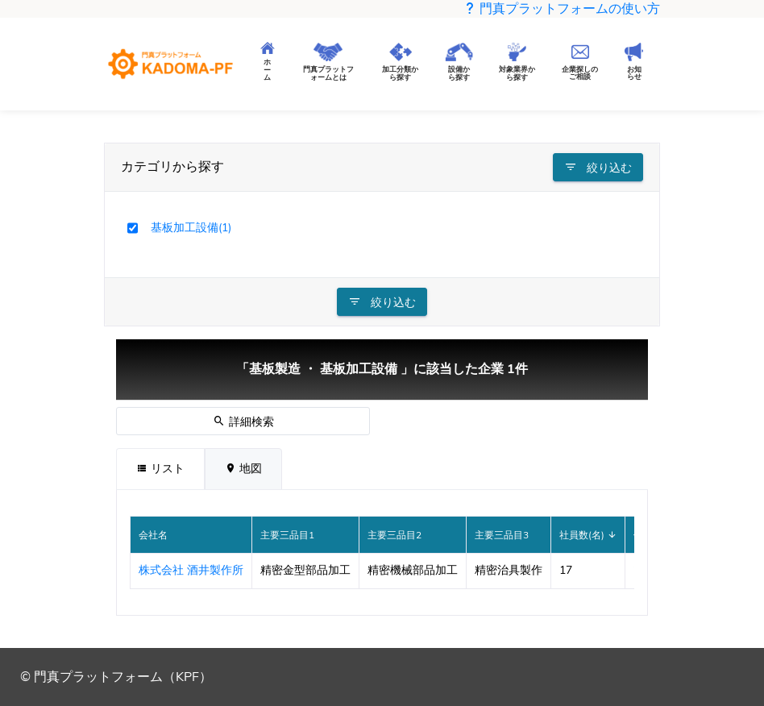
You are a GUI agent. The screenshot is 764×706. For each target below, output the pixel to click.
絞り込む (598, 167)
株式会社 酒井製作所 (191, 570)
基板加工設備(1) (191, 227)
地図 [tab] (243, 468)
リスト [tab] (160, 468)
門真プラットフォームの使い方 (561, 9)
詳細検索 (243, 421)
